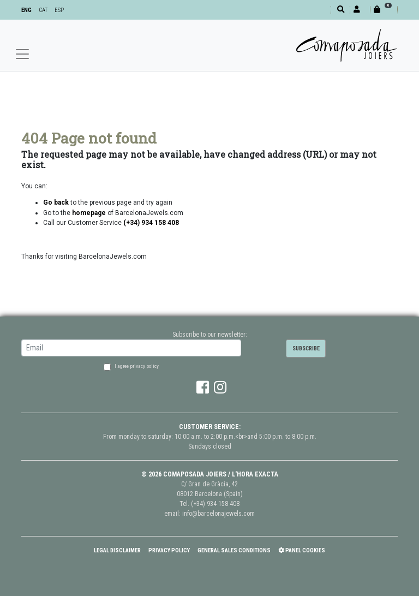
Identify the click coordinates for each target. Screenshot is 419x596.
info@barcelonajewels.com (218, 513)
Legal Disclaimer (117, 550)
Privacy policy (169, 550)
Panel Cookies (301, 550)
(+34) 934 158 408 (215, 504)
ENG (26, 10)
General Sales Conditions (234, 550)
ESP (59, 10)
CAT (43, 10)
